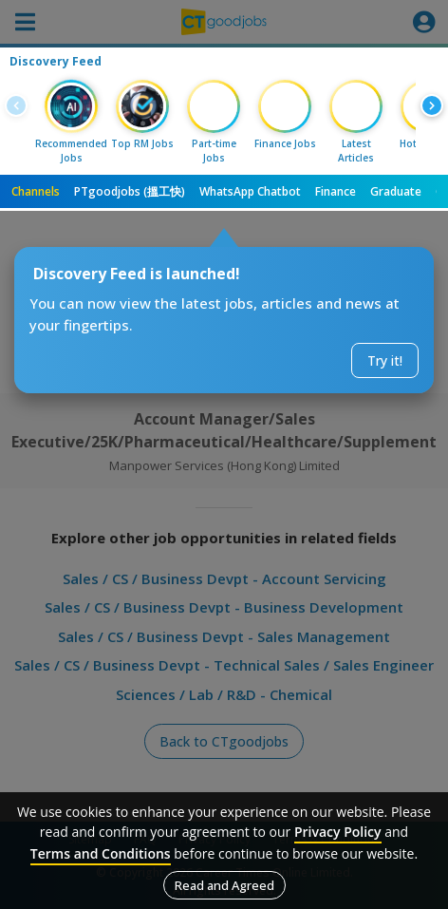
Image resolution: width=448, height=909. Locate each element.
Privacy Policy (338, 832)
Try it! (384, 360)
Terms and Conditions (100, 853)
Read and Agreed (224, 885)
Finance (335, 191)
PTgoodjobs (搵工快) (129, 191)
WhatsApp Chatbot (250, 191)
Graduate (395, 191)
